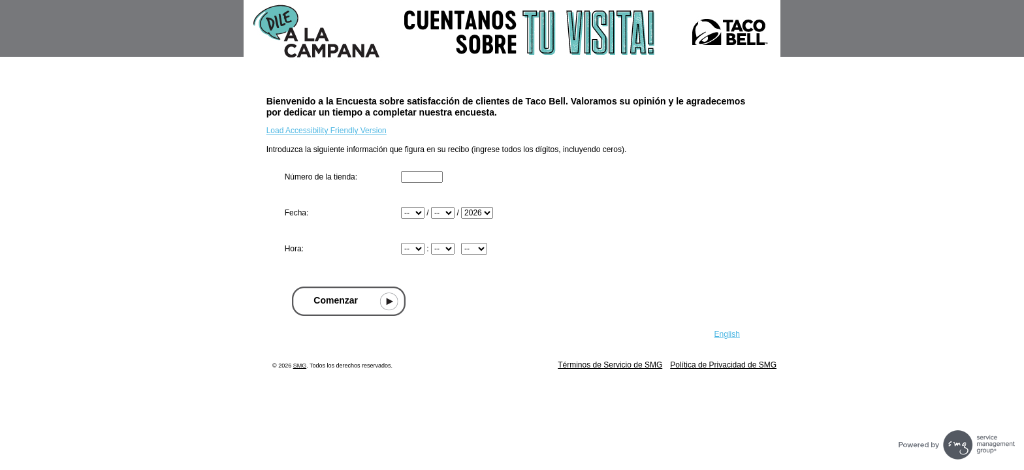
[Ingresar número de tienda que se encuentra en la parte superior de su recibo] (422, 177)
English (727, 334)
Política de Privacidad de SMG (723, 364)
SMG (300, 365)
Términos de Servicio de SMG (610, 364)
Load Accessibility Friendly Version (326, 130)
